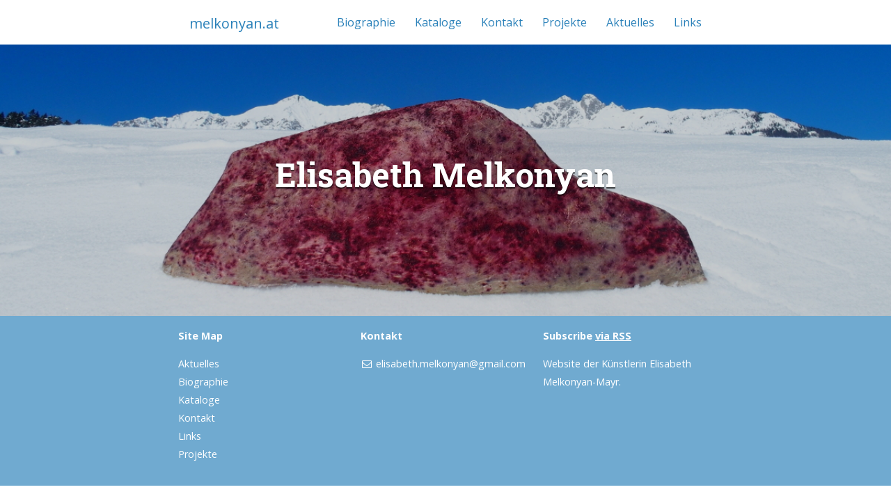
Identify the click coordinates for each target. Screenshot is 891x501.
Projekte (564, 22)
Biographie (366, 22)
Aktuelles (630, 22)
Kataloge (438, 22)
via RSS (613, 335)
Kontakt (502, 22)
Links (688, 22)
